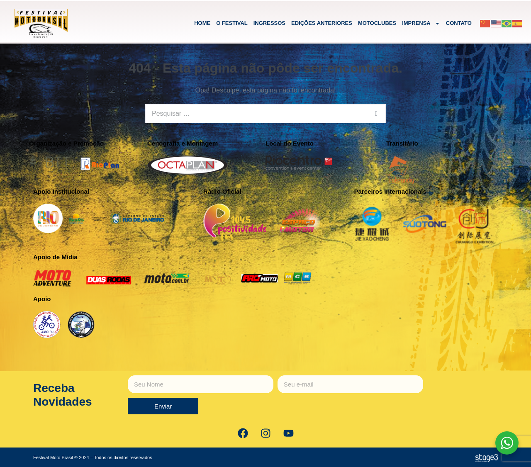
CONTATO (459, 23)
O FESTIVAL (232, 23)
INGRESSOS (269, 23)
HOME (202, 23)
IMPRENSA (421, 23)
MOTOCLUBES (377, 23)
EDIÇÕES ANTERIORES (321, 23)
